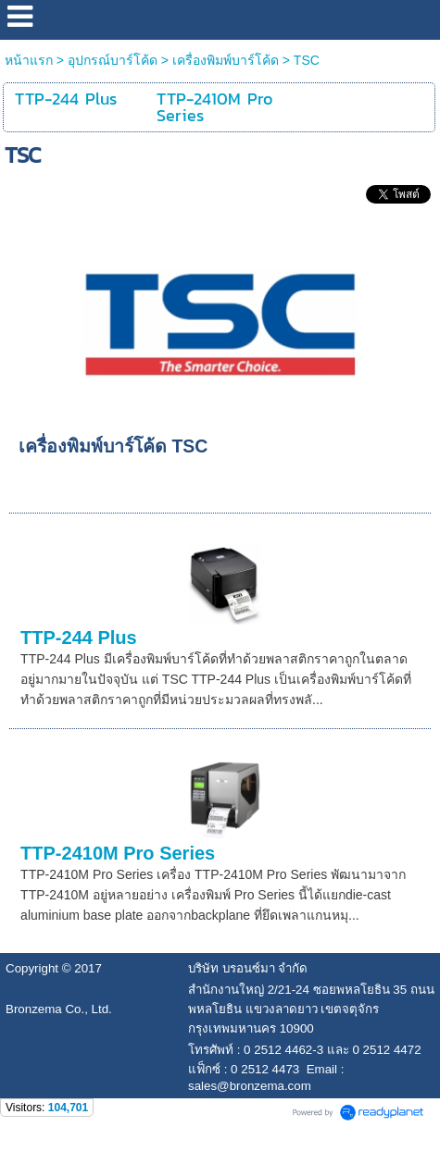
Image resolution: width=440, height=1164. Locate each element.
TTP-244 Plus (78, 637)
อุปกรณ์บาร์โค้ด (112, 60)
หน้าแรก (29, 60)
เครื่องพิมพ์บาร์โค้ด (225, 60)
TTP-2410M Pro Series (117, 853)
